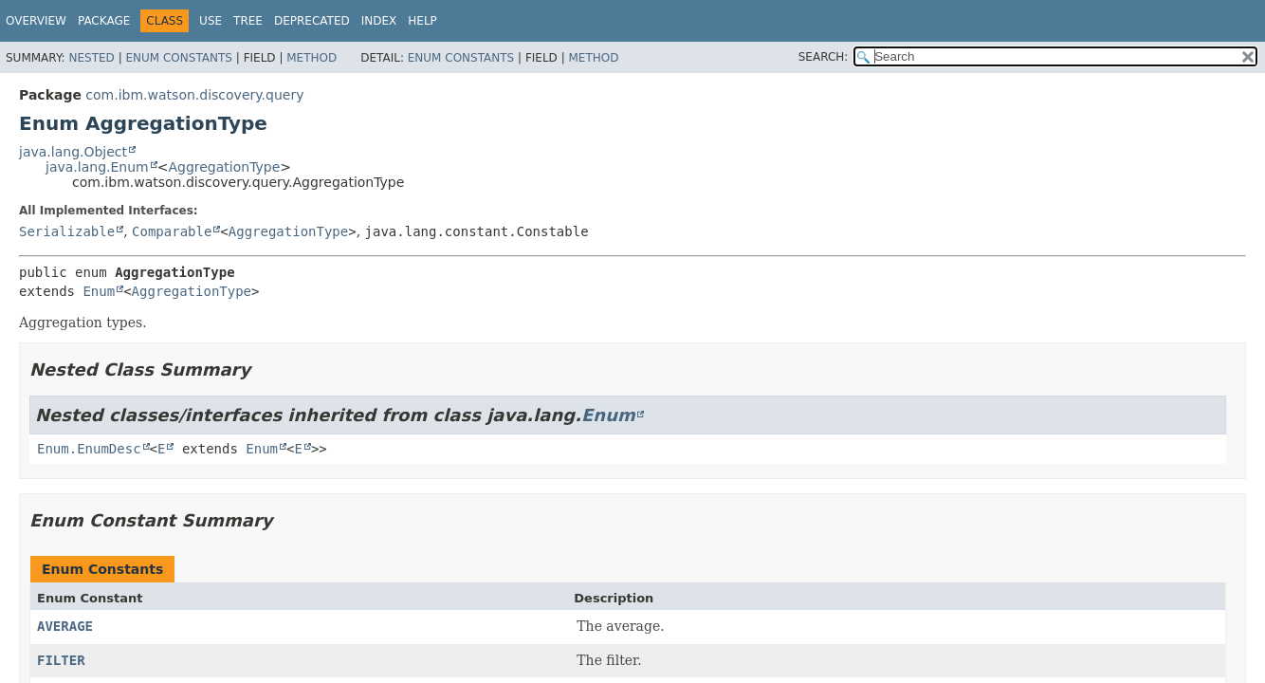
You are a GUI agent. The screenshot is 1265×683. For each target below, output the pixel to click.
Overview (36, 21)
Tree (248, 21)
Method (311, 58)
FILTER (61, 660)
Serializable (67, 231)
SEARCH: (823, 57)
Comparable (171, 231)
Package (104, 21)
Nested (91, 58)
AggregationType (224, 167)
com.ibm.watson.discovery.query (194, 94)
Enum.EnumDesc (89, 448)
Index (379, 21)
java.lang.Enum (97, 167)
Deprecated (312, 21)
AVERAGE (65, 626)
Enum (98, 291)
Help (422, 21)
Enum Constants (178, 58)
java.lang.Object (73, 151)
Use (210, 21)
